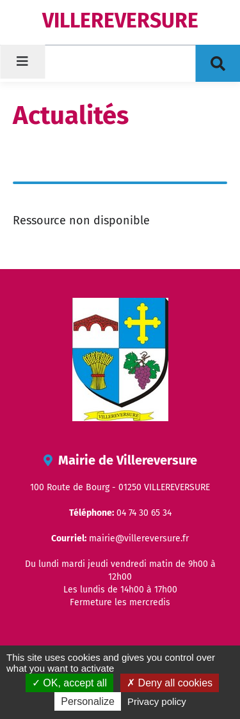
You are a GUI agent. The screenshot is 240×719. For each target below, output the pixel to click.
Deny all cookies (169, 682)
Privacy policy (156, 701)
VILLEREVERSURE (120, 20)
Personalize (88, 701)
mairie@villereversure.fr (139, 538)
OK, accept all (69, 682)
